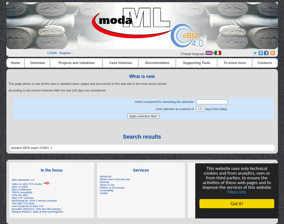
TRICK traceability (22, 192)
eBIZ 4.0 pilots (20, 186)
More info (236, 192)
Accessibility (107, 190)
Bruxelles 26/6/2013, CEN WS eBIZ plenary (36, 209)
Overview (37, 63)
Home (15, 63)
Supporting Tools (196, 63)
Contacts (265, 63)
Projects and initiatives (77, 63)
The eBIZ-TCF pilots (23, 203)
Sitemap (104, 182)
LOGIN (52, 53)
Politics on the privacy (112, 187)
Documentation (157, 63)
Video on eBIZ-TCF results (31, 184)
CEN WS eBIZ (20, 195)
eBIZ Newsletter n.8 (23, 180)
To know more (235, 63)
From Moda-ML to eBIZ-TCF (28, 206)
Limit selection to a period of (175, 109)
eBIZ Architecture (21, 189)
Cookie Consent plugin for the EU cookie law (237, 213)
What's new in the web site (115, 179)
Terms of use (107, 185)
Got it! (237, 204)
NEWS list (105, 176)
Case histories (120, 63)
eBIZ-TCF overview (23, 198)
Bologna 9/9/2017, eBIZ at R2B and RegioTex (37, 211)
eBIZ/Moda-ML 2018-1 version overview (34, 200)
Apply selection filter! (144, 116)
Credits (104, 193)
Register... (66, 53)
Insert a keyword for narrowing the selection (164, 101)
